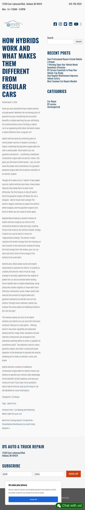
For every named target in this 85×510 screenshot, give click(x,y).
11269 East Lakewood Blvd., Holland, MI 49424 (22, 4)
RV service (51, 104)
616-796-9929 (75, 4)
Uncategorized (53, 106)
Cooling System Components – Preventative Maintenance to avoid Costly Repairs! (18, 424)
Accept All (33, 499)
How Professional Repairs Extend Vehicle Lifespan (64, 60)
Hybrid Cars (11, 403)
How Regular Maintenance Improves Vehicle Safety (62, 77)
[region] (33, 493)
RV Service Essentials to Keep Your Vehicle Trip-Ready (62, 71)
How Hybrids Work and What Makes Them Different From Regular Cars (20, 67)
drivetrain (18, 353)
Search (50, 37)
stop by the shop (26, 386)
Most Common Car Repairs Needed (62, 81)
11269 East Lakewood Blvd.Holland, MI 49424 (13, 454)
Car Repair (16, 397)
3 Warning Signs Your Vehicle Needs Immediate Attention (62, 66)
